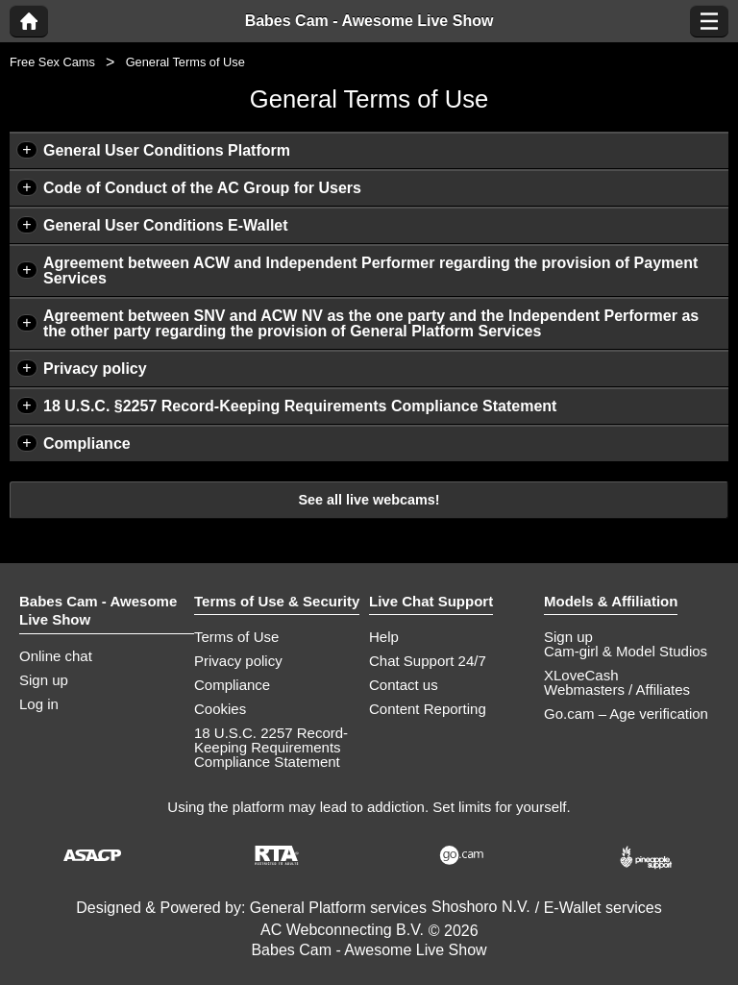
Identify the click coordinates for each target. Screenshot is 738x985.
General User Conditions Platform (166, 150)
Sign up (43, 680)
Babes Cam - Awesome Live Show (369, 21)
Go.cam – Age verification (626, 713)
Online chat (55, 656)
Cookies (220, 709)
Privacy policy (95, 368)
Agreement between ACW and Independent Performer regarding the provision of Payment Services (370, 270)
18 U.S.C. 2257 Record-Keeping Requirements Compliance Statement (271, 747)
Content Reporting (427, 709)
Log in (39, 704)
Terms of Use (236, 636)
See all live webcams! (368, 499)
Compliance (87, 443)
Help (384, 636)
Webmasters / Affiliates (617, 689)
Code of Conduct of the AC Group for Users (202, 188)
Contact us (403, 685)
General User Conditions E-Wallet (165, 225)
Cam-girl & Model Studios (625, 651)
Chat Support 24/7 (427, 661)
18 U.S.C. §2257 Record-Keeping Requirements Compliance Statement (299, 406)
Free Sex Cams (52, 62)
